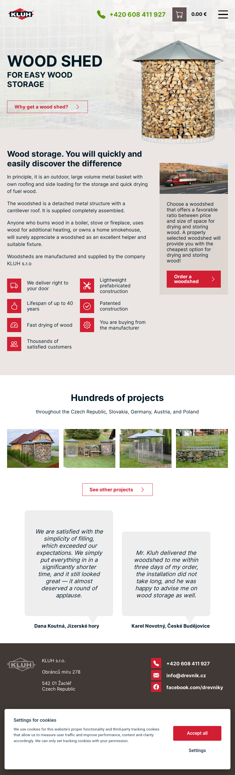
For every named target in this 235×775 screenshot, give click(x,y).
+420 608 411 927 (137, 14)
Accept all (197, 733)
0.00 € (199, 14)
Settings (197, 750)
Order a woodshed (186, 279)
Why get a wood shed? (41, 107)
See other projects (111, 489)
